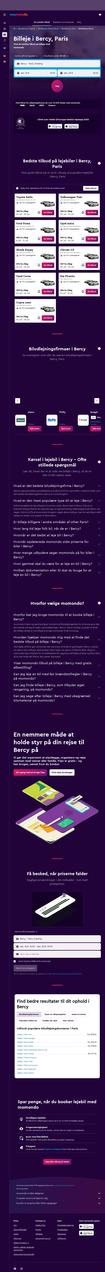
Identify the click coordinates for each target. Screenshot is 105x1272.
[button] (5, 15)
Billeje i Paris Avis (24, 1035)
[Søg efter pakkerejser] (4, 40)
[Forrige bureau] (17, 400)
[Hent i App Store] (71, 126)
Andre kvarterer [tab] (79, 1014)
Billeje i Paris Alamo (25, 1073)
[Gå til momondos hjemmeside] (19, 14)
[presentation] (71, 126)
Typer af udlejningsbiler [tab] (55, 1014)
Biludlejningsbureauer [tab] (29, 1014)
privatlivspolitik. (76, 974)
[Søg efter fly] (4, 23)
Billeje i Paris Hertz (25, 1046)
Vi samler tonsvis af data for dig (58, 1198)
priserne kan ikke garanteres (64, 1185)
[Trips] (4, 48)
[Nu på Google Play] (55, 126)
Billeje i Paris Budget (26, 1038)
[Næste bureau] (96, 400)
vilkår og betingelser (59, 974)
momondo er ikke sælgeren (58, 1193)
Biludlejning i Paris (68, 29)
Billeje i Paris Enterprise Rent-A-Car (32, 1050)
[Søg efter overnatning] (4, 29)
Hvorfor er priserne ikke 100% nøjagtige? (58, 1203)
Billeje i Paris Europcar (27, 1058)
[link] (48, 212)
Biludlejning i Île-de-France (48, 29)
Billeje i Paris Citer (25, 1061)
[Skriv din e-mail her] (60, 954)
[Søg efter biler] (4, 34)
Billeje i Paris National (26, 1069)
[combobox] (26, 56)
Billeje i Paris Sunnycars (27, 1065)
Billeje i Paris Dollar (25, 1042)
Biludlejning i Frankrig (27, 29)
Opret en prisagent (53, 1149)
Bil (14, 29)
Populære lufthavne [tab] (28, 1021)
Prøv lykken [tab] (68, 1021)
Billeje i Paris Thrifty (25, 1054)
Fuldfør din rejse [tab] (50, 1021)
